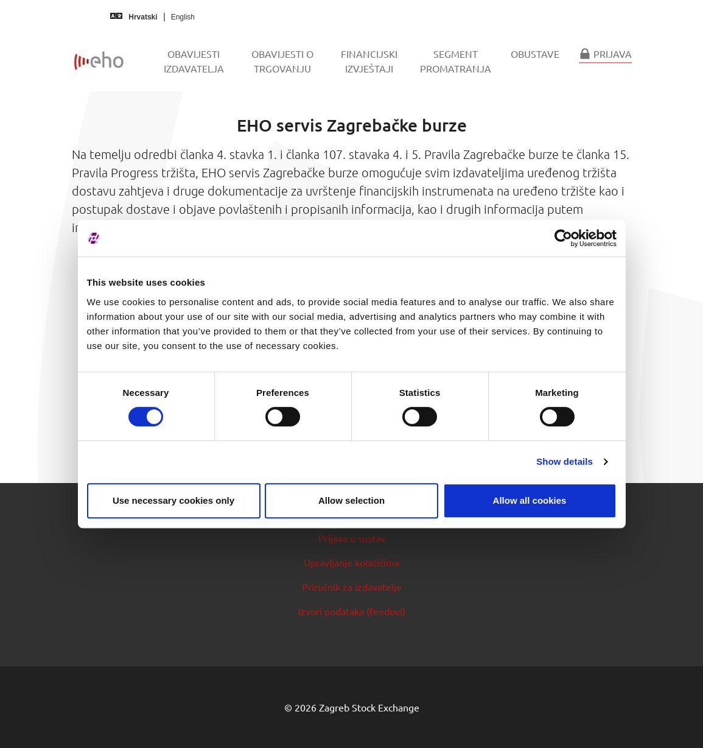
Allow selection (351, 500)
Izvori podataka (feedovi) (351, 611)
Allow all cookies (530, 500)
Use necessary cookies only (173, 500)
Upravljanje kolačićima (351, 562)
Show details (564, 461)
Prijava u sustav (351, 538)
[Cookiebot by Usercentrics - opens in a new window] (563, 238)
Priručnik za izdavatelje (352, 586)
